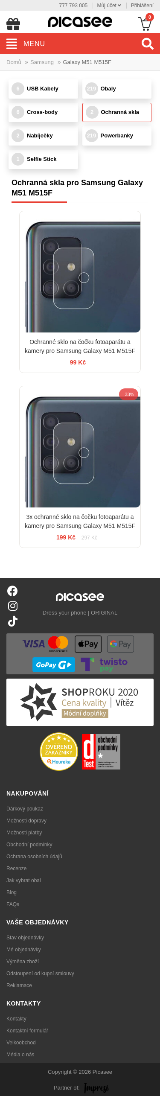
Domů (13, 62)
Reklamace (19, 985)
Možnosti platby (24, 833)
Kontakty (16, 1019)
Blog (11, 892)
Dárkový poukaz (24, 809)
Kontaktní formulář (27, 1031)
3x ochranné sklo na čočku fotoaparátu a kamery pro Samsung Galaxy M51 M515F (80, 521)
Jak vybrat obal (23, 880)
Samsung (42, 62)
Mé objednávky (23, 950)
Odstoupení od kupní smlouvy (40, 973)
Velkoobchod (21, 1043)
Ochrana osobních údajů (34, 857)
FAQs (12, 904)
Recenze (16, 869)
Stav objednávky (25, 938)
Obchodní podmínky (29, 845)
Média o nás (20, 1055)
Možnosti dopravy (26, 821)
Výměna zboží (22, 962)
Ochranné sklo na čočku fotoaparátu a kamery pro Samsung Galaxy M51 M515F (80, 346)
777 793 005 (73, 6)
